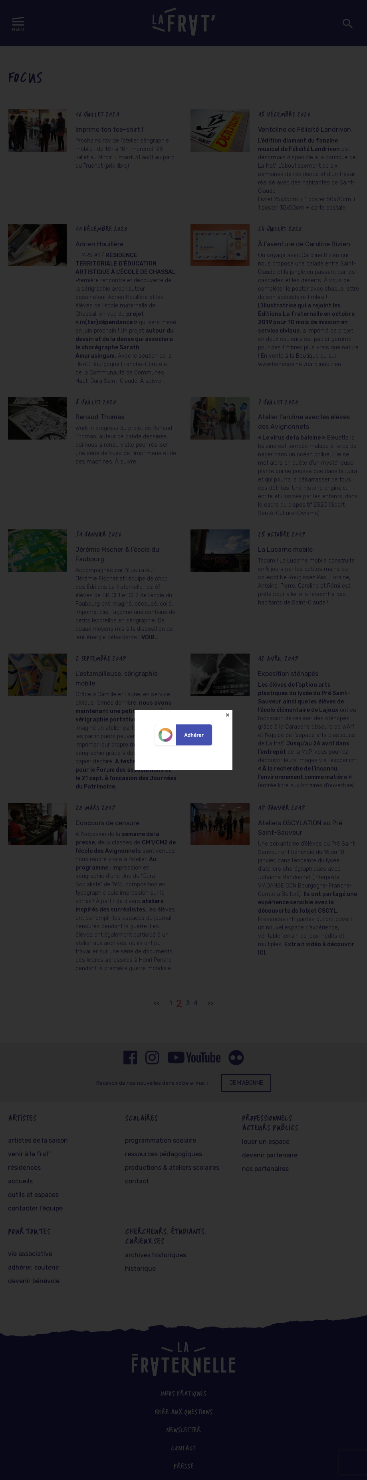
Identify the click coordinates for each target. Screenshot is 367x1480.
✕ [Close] (227, 715)
